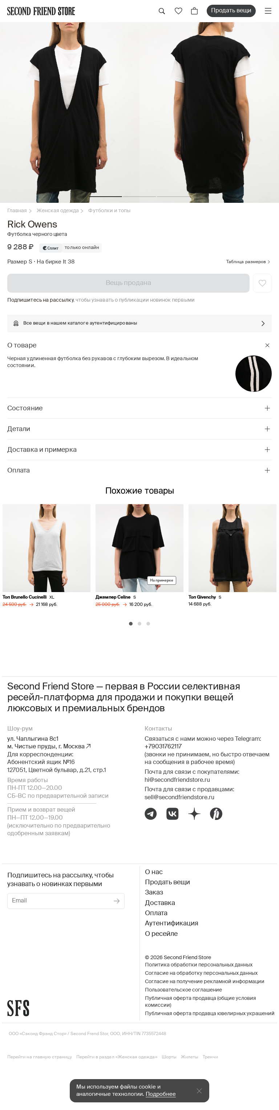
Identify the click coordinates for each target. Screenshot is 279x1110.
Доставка (160, 902)
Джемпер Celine (113, 597)
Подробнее (161, 1094)
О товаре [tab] (21, 345)
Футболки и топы (109, 210)
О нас (154, 871)
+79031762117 (163, 746)
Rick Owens (32, 225)
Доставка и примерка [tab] (42, 450)
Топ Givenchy (202, 597)
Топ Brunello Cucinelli (25, 597)
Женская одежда (58, 210)
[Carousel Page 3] (148, 623)
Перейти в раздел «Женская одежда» (116, 1056)
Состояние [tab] (25, 408)
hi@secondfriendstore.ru (177, 779)
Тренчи (210, 1056)
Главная (17, 210)
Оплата (156, 912)
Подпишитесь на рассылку (40, 300)
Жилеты (189, 1056)
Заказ (154, 892)
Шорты (169, 1056)
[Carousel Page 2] (139, 623)
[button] (105, 196)
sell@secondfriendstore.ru (179, 797)
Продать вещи (231, 11)
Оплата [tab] (18, 470)
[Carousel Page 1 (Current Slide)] (131, 623)
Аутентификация (171, 923)
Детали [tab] (19, 429)
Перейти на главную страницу (39, 1056)
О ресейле (161, 933)
